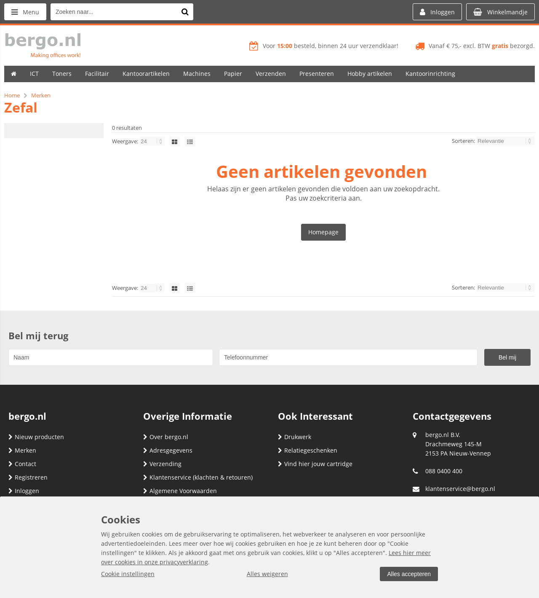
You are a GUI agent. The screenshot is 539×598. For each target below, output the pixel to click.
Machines (197, 74)
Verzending (162, 464)
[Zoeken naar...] (184, 11)
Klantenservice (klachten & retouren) (198, 477)
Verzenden (271, 74)
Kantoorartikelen (146, 74)
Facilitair (97, 74)
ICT (34, 74)
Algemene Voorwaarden (180, 491)
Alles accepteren (409, 574)
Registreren (28, 477)
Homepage (323, 232)
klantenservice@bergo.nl (460, 489)
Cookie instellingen (128, 574)
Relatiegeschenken (307, 450)
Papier (233, 74)
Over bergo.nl (165, 437)
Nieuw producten (36, 437)
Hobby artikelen (369, 74)
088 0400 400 (443, 471)
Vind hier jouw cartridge (315, 464)
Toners (62, 74)
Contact (22, 464)
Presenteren (316, 74)
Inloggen (23, 491)
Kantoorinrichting (430, 74)
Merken (22, 450)
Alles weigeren (267, 574)
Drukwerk (294, 437)
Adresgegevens (167, 450)
